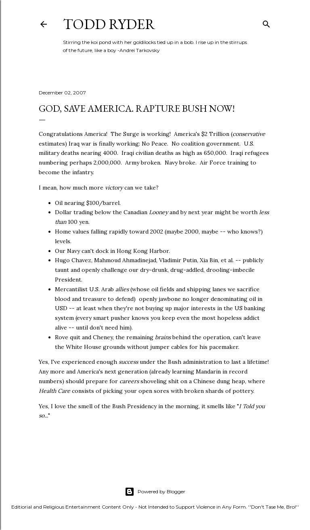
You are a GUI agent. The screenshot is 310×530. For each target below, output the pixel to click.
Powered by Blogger (155, 492)
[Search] (266, 22)
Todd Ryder (109, 24)
